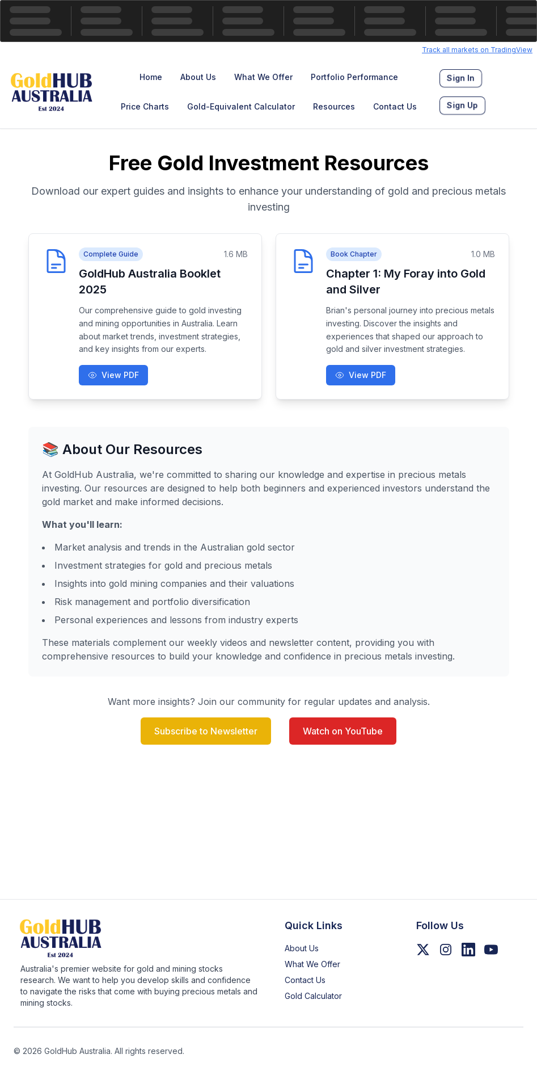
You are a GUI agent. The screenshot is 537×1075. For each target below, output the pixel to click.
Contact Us (395, 106)
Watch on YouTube (343, 731)
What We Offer (263, 77)
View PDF (113, 375)
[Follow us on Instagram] (446, 949)
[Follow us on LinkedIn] (468, 949)
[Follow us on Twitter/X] (423, 949)
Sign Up (462, 106)
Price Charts (145, 106)
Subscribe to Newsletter (205, 731)
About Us (198, 77)
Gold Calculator (313, 996)
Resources (334, 106)
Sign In (461, 78)
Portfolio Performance (354, 77)
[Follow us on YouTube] (491, 949)
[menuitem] (150, 77)
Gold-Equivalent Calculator (241, 106)
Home (150, 77)
